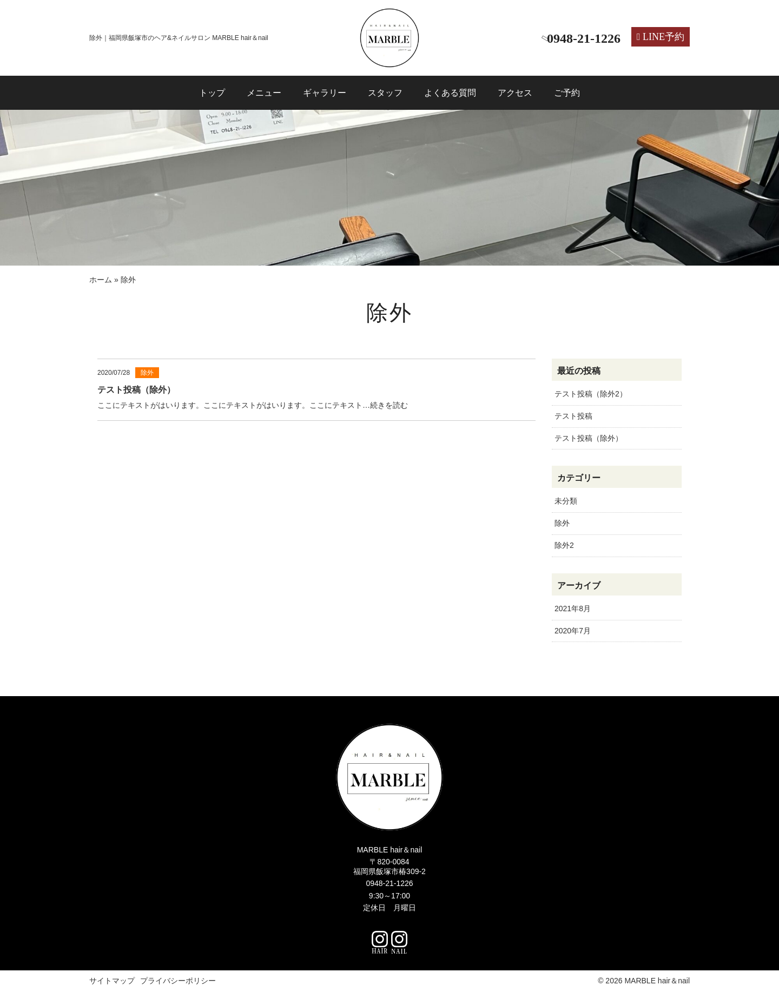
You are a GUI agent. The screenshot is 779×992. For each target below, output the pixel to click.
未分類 (565, 501)
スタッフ (385, 92)
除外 (562, 523)
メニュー (264, 92)
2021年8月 (572, 608)
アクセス (515, 92)
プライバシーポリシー (178, 980)
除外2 (564, 545)
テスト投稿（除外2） (590, 393)
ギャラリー (324, 92)
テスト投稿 (573, 416)
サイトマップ (112, 980)
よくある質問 (450, 92)
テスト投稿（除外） (588, 438)
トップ (212, 92)
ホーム (100, 279)
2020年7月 (572, 630)
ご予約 (567, 92)
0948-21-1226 (389, 883)
